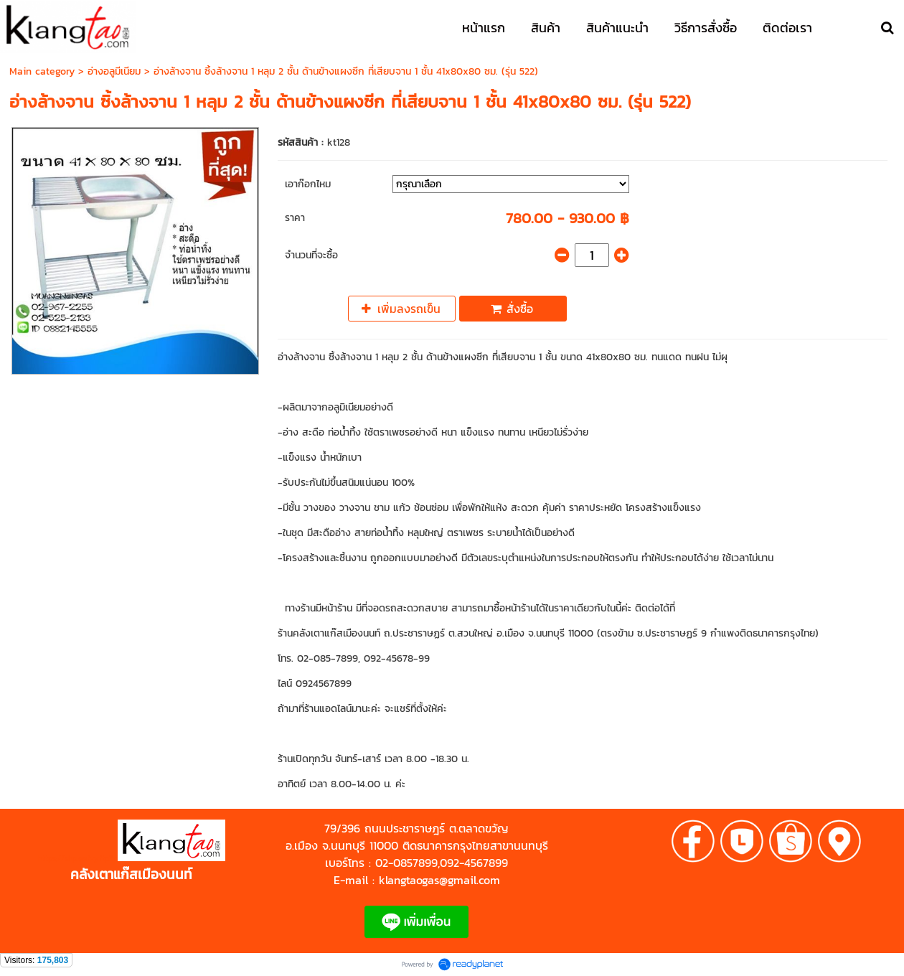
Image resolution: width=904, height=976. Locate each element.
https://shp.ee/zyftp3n (78, 858)
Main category (42, 71)
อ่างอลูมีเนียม (114, 71)
